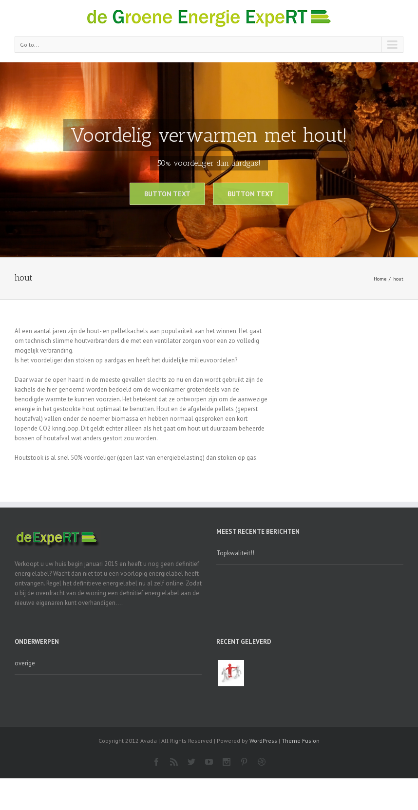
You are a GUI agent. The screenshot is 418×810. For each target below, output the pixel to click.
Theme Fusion (301, 740)
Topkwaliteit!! (235, 553)
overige (25, 663)
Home (380, 279)
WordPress (263, 740)
